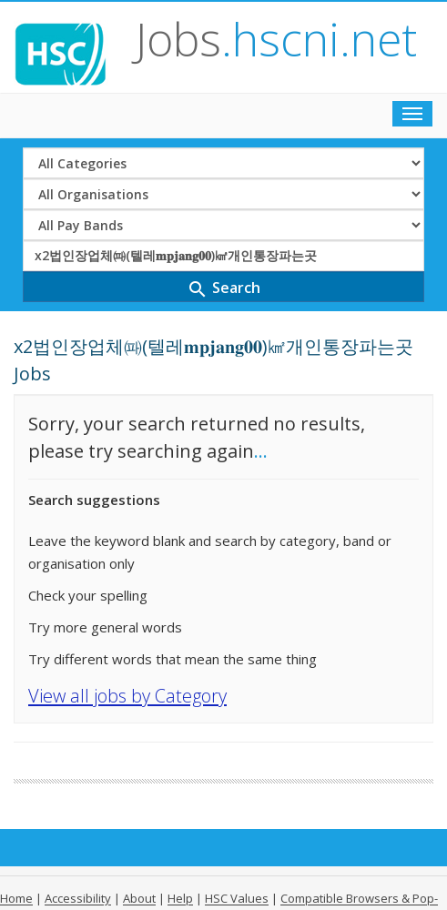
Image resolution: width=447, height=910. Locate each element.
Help (180, 898)
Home (16, 898)
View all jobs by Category (127, 695)
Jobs (276, 39)
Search (223, 289)
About (139, 898)
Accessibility (78, 898)
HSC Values (237, 898)
